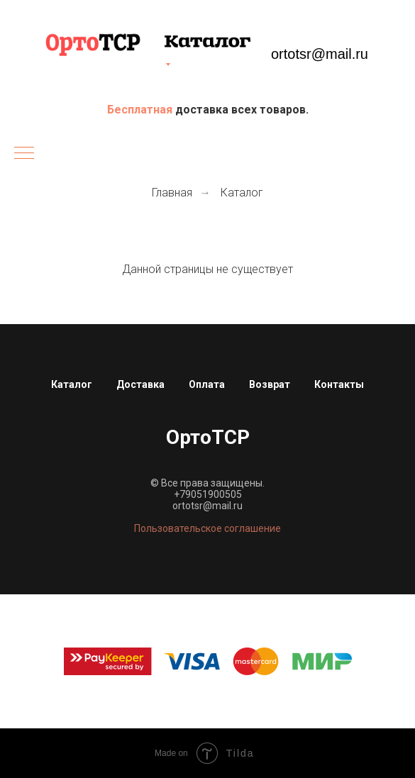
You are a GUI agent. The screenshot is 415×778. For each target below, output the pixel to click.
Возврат (269, 384)
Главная (172, 192)
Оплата (207, 384)
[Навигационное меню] (24, 154)
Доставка (140, 384)
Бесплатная (141, 109)
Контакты (339, 384)
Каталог (242, 192)
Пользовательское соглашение (207, 528)
